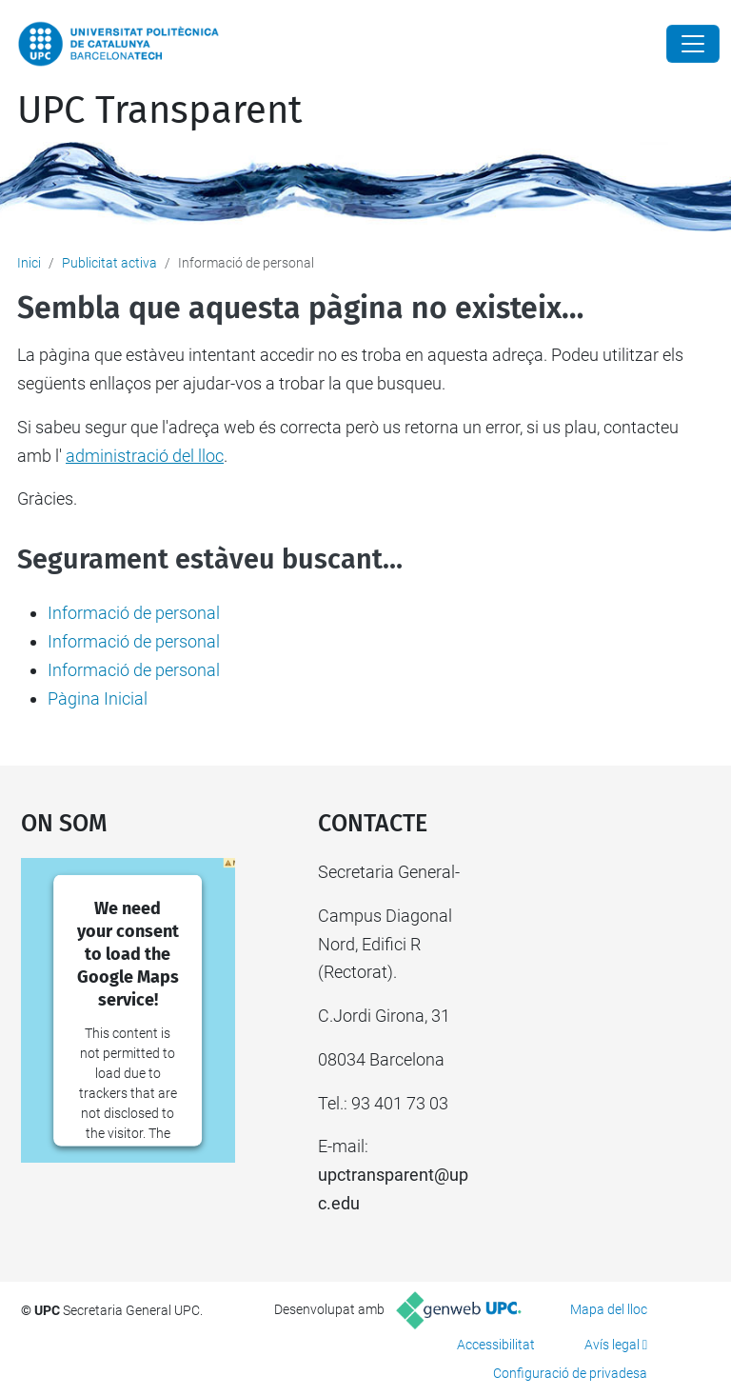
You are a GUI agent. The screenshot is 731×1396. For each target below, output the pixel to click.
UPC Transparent (159, 110)
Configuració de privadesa (570, 1373)
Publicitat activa (109, 262)
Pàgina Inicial (98, 698)
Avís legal (612, 1344)
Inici (29, 262)
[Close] (693, 44)
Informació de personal (134, 613)
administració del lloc (145, 456)
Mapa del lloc (608, 1309)
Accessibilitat (496, 1344)
